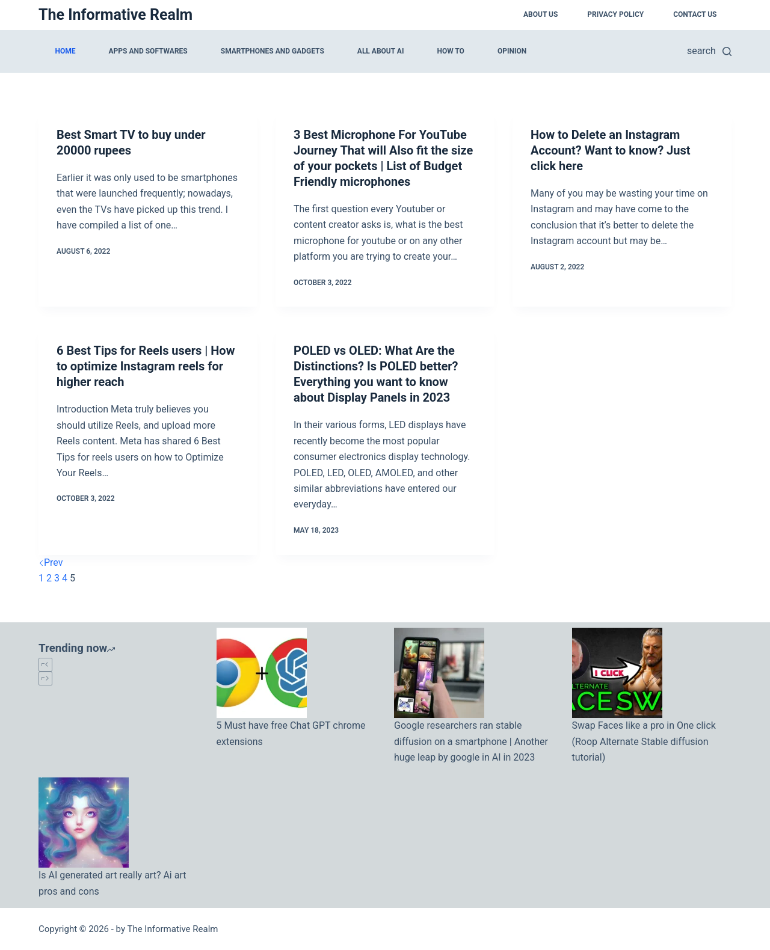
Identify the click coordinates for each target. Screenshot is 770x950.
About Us (540, 14)
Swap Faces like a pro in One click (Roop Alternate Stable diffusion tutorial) (644, 741)
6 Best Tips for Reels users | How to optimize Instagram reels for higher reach (146, 366)
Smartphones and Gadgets (272, 51)
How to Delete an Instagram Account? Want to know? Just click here (610, 150)
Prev (50, 562)
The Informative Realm (115, 14)
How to (450, 51)
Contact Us (694, 14)
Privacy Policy (615, 14)
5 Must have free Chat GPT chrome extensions (291, 733)
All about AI (380, 51)
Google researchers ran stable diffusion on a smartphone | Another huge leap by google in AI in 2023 (471, 741)
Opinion (511, 51)
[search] (709, 51)
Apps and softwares (148, 51)
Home (65, 51)
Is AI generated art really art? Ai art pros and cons (112, 882)
